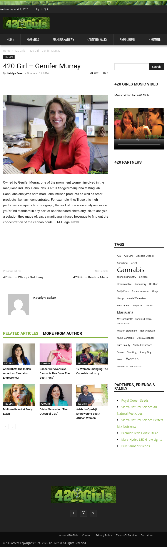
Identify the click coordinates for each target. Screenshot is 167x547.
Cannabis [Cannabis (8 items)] (130, 270)
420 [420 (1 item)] (119, 255)
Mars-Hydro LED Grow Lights (141, 439)
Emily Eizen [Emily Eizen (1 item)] (123, 291)
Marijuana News (63, 39)
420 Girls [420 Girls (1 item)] (129, 255)
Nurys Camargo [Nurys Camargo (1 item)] (125, 337)
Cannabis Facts (97, 39)
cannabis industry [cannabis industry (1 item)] (126, 276)
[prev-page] (5, 426)
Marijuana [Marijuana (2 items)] (125, 312)
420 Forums (127, 39)
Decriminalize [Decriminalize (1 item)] (124, 284)
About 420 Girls (68, 535)
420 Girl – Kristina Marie (90, 277)
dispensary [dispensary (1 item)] (140, 284)
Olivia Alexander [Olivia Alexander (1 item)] (145, 337)
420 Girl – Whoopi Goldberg (23, 277)
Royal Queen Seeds (135, 400)
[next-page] (12, 426)
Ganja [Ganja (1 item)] (155, 291)
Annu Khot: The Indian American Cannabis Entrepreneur (17, 373)
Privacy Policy (104, 535)
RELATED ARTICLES (20, 333)
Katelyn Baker (15, 73)
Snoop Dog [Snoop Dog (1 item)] (145, 352)
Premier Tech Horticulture (139, 433)
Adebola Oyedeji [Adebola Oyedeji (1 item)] (145, 255)
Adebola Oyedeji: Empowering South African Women (88, 414)
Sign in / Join (42, 9)
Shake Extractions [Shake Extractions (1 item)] (142, 345)
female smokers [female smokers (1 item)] (140, 291)
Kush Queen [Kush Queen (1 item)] (123, 305)
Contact (86, 535)
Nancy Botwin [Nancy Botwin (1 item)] (147, 330)
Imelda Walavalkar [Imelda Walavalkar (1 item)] (136, 298)
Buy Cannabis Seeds (135, 446)
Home (10, 39)
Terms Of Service (126, 535)
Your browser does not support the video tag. (139, 123)
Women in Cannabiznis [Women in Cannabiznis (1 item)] (129, 366)
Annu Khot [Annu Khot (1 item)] (122, 262)
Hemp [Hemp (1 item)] (120, 298)
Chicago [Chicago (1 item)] (143, 276)
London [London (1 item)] (149, 305)
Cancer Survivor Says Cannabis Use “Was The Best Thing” (55, 373)
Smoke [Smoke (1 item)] (120, 352)
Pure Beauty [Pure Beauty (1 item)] (123, 345)
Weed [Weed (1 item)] (120, 359)
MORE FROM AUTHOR (62, 333)
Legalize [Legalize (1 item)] (137, 305)
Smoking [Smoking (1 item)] (132, 352)
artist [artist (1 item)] (134, 262)
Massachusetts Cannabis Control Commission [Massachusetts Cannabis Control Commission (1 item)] (134, 321)
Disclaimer (147, 535)
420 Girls (33, 39)
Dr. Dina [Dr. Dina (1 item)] (153, 284)
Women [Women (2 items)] (132, 359)
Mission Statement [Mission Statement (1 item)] (127, 330)
